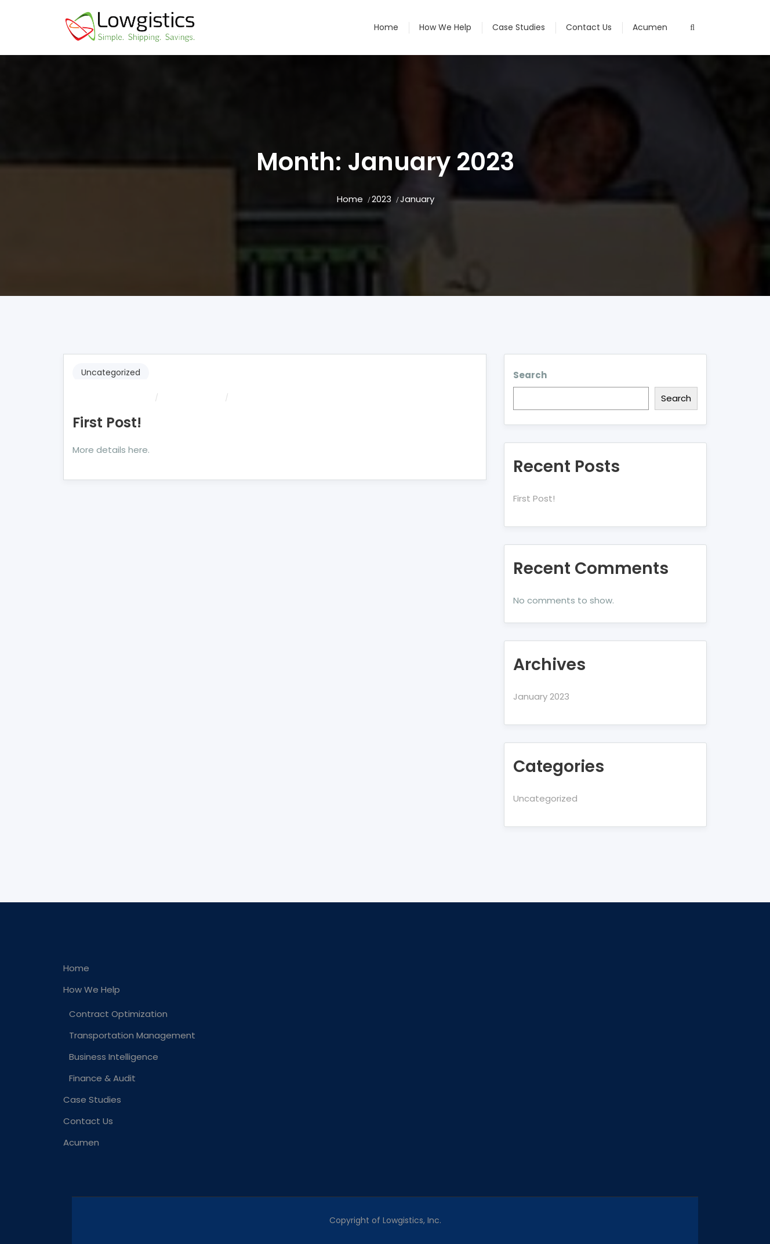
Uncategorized (110, 372)
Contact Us (589, 27)
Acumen (650, 27)
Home (386, 27)
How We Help (445, 27)
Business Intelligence (113, 1057)
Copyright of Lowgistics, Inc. (385, 1220)
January (417, 199)
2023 (381, 199)
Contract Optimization (118, 1014)
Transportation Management (132, 1035)
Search (530, 375)
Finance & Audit (102, 1078)
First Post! (106, 422)
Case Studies (518, 27)
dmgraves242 (125, 397)
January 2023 (541, 696)
